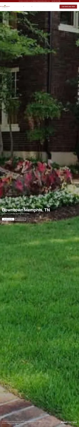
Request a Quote (23, 219)
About (32, 5)
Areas (26, 5)
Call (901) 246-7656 (70, 5)
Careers (50, 5)
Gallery (38, 5)
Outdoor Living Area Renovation (40, 1)
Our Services (18, 5)
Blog (44, 5)
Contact (57, 5)
